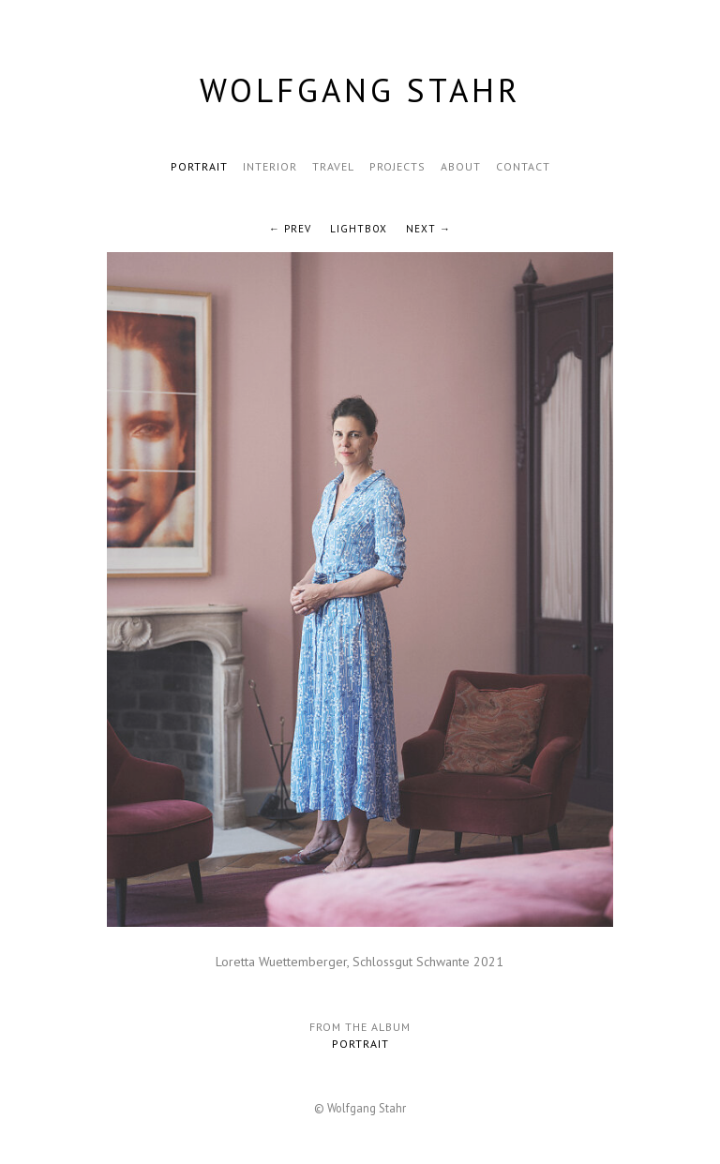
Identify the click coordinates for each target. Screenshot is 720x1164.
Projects (397, 166)
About (461, 166)
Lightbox (358, 228)
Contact (523, 166)
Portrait (199, 166)
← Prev (290, 228)
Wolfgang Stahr (360, 90)
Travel (333, 166)
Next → (428, 228)
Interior (270, 166)
